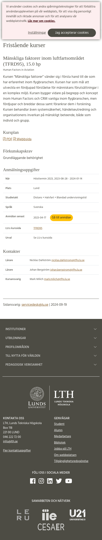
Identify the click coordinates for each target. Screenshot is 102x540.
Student (59, 424)
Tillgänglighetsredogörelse (71, 461)
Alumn (58, 430)
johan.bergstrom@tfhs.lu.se (66, 270)
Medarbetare (62, 436)
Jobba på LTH (63, 448)
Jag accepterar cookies (72, 33)
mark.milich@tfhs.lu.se (57, 279)
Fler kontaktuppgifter (17, 450)
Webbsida (22, 139)
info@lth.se (10, 441)
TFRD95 (38, 228)
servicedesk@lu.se (35, 305)
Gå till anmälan (61, 217)
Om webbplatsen (65, 455)
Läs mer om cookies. (41, 21)
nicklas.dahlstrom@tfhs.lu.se (68, 260)
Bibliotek (60, 442)
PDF (7, 139)
